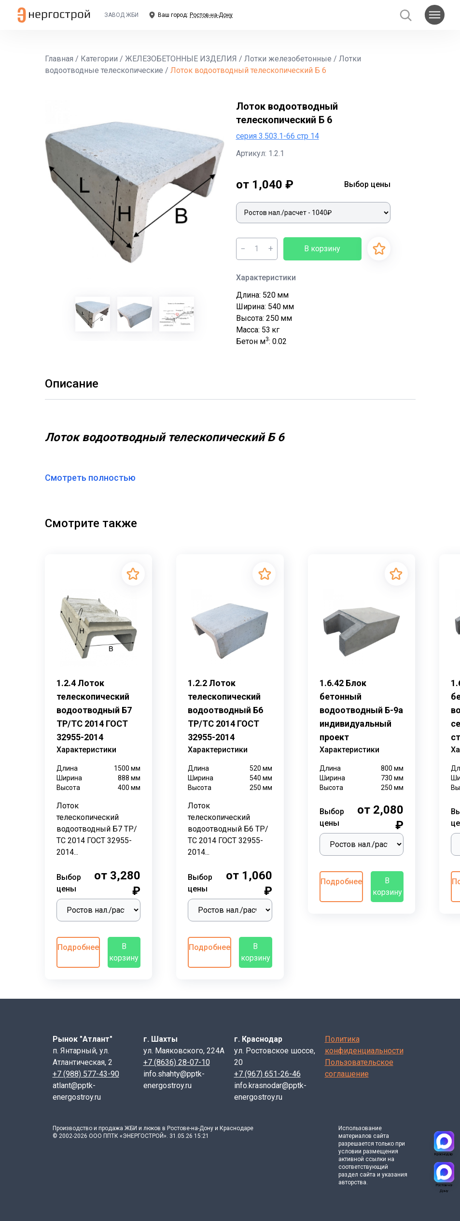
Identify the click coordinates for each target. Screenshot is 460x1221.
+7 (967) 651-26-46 (267, 1073)
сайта (381, 1136)
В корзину (322, 248)
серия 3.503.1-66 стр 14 (277, 136)
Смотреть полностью (96, 478)
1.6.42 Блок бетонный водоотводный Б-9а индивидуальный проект (361, 710)
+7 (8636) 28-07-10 (176, 1062)
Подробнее (78, 947)
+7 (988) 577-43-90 (86, 1073)
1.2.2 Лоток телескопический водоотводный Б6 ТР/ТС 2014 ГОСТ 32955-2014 (225, 710)
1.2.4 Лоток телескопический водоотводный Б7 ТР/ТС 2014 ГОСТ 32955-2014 (94, 710)
